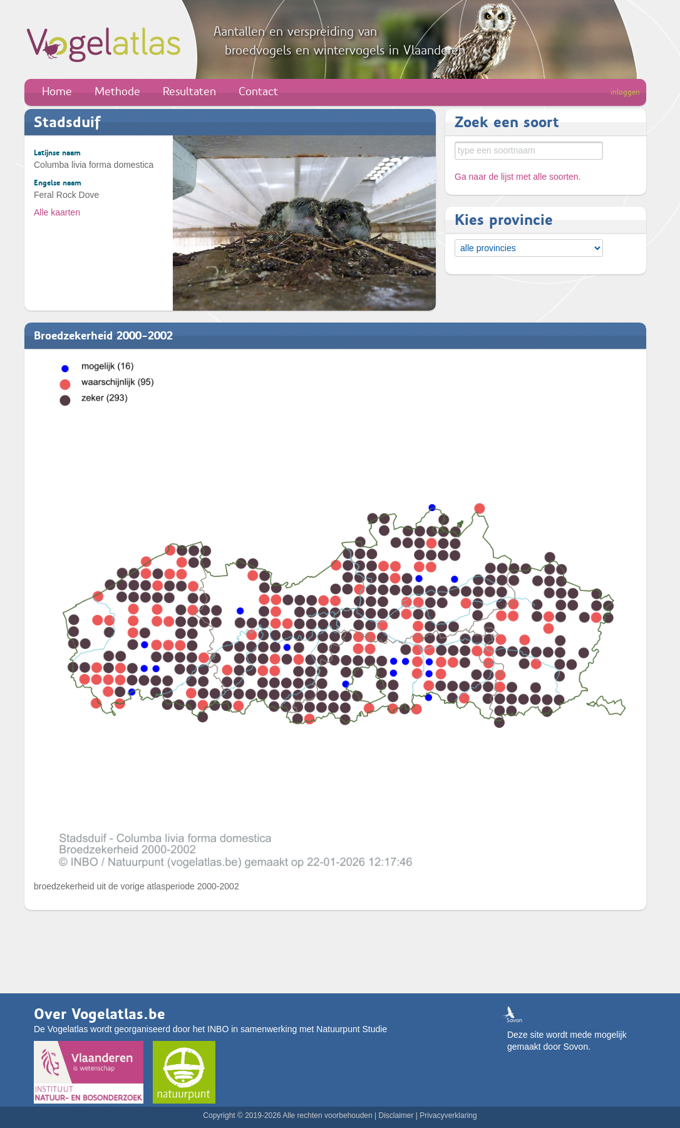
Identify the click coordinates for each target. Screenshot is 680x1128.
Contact (258, 91)
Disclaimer (395, 1115)
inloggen (625, 92)
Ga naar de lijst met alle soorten (517, 177)
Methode (117, 91)
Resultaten (189, 91)
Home (57, 91)
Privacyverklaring (448, 1115)
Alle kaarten (57, 212)
